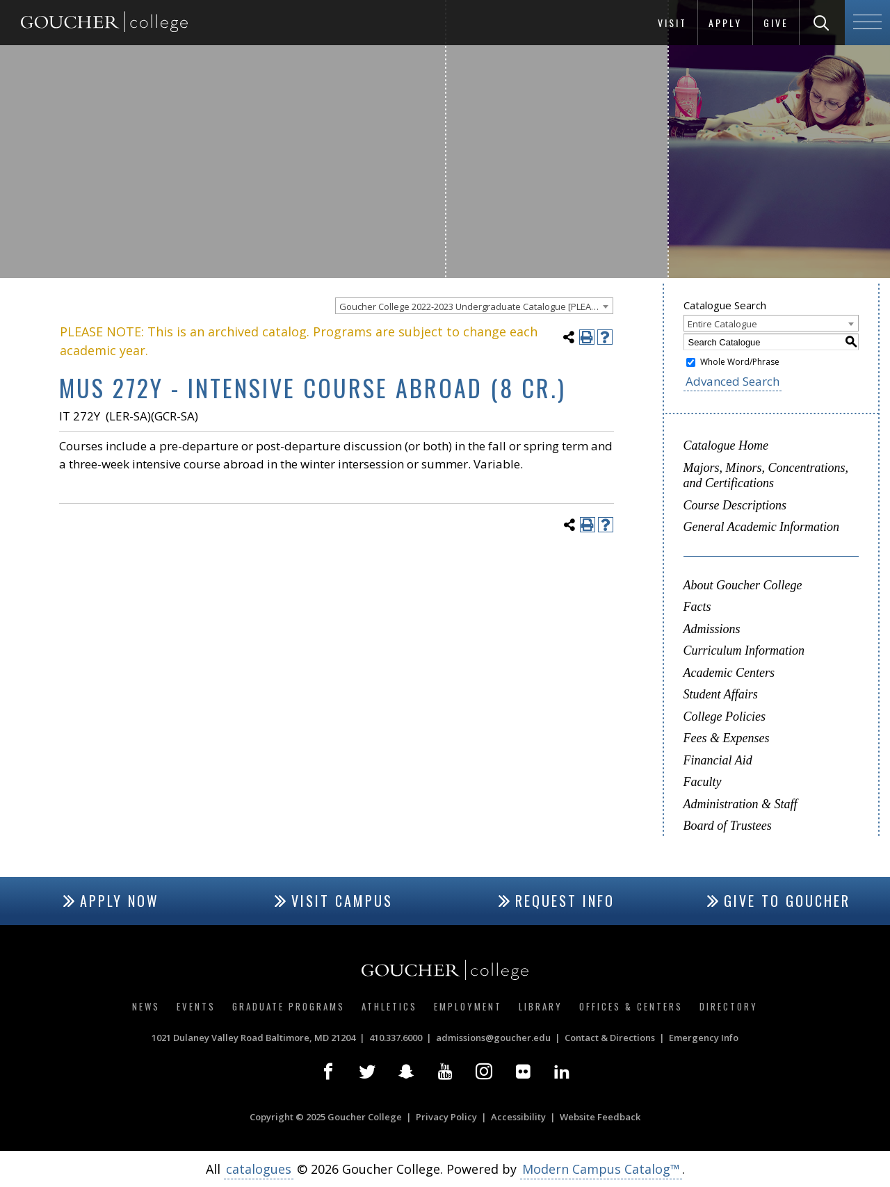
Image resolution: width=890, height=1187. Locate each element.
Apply (725, 22)
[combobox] (474, 305)
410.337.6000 (395, 1037)
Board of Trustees (727, 826)
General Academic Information (761, 527)
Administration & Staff (740, 804)
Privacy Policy (446, 1117)
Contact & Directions (610, 1037)
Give (775, 22)
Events (196, 1006)
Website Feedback (600, 1117)
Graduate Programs (288, 1006)
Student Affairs (720, 694)
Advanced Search (732, 381)
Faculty (702, 782)
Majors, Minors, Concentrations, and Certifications (766, 476)
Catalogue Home (725, 445)
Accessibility (518, 1117)
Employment (468, 1006)
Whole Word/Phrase (739, 362)
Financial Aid (717, 760)
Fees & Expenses (726, 738)
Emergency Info (703, 1037)
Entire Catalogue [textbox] (722, 324)
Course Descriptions (735, 505)
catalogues (258, 1169)
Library (541, 1006)
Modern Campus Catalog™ (601, 1169)
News (146, 1006)
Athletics (389, 1006)
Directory (728, 1006)
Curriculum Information (744, 650)
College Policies (724, 716)
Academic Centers (729, 673)
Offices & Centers (631, 1006)
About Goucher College (742, 585)
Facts (697, 607)
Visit (672, 22)
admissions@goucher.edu (493, 1037)
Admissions (712, 629)
